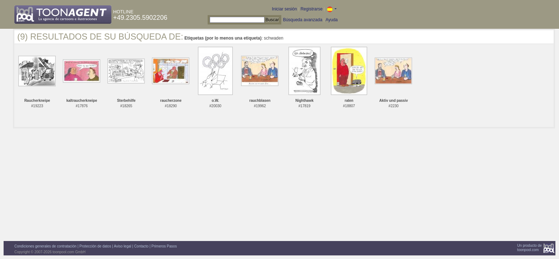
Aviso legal (122, 246)
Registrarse (311, 9)
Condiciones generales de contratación (45, 246)
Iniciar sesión (284, 9)
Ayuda (331, 19)
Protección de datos (95, 246)
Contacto (141, 246)
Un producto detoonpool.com (529, 248)
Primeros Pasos (164, 246)
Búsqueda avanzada (302, 19)
